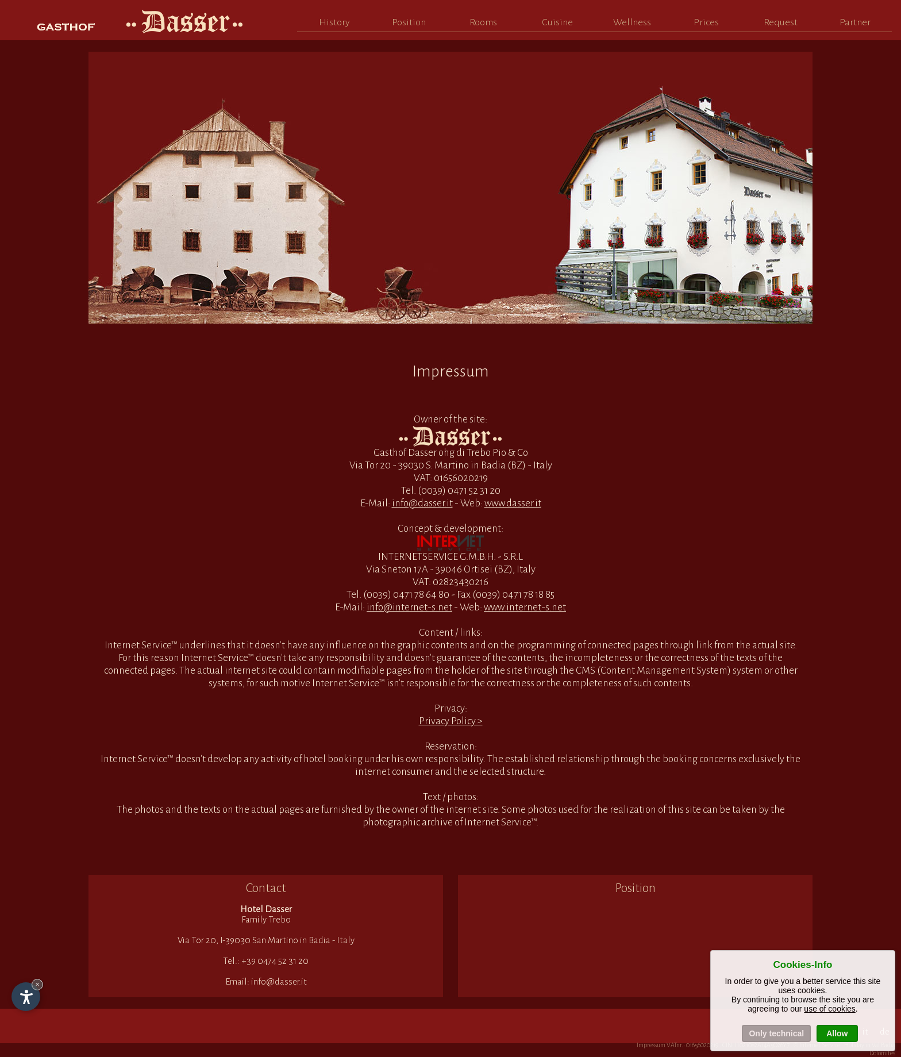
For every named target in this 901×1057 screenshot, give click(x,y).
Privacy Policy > (451, 721)
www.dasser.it (512, 503)
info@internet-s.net (409, 607)
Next (792, 185)
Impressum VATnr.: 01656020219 (677, 1044)
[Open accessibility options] (25, 996)
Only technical (776, 1033)
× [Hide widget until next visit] (37, 984)
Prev (108, 185)
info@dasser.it (422, 503)
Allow (837, 1033)
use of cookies (830, 1008)
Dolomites (882, 1053)
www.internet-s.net (525, 607)
